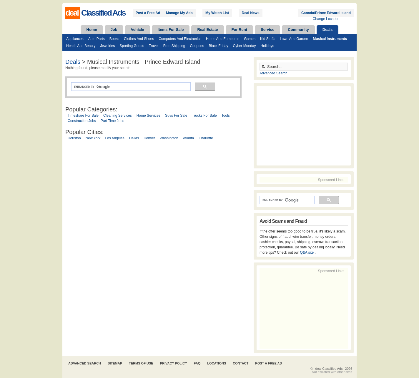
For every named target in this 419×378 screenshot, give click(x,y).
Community (298, 29)
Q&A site (307, 252)
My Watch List (217, 13)
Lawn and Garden (294, 39)
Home (92, 29)
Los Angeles (114, 138)
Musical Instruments (330, 39)
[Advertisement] (158, 202)
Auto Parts (96, 39)
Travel (154, 46)
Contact (240, 363)
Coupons (197, 46)
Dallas (134, 138)
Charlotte (206, 138)
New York (93, 138)
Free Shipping (174, 46)
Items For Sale (171, 29)
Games (249, 39)
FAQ (197, 363)
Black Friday (218, 46)
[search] (130, 86)
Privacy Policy (173, 363)
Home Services (148, 115)
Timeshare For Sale (83, 115)
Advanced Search (273, 73)
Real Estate (207, 29)
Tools (226, 115)
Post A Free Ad (268, 363)
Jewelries (107, 46)
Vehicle (137, 29)
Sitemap (115, 363)
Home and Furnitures (222, 39)
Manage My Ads (179, 13)
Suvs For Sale (176, 115)
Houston (74, 138)
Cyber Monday (244, 46)
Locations (216, 363)
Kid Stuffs (267, 39)
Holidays (267, 46)
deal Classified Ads (329, 368)
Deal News (251, 13)
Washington (169, 138)
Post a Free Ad (148, 13)
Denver (149, 138)
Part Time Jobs (112, 121)
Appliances (75, 39)
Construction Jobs (82, 121)
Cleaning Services (117, 115)
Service (267, 29)
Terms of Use (141, 363)
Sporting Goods (131, 46)
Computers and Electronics (180, 39)
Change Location (326, 19)
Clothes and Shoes (139, 39)
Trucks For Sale (204, 115)
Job (114, 29)
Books (114, 39)
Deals (327, 29)
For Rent (239, 29)
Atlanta (188, 138)
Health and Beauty (80, 46)
